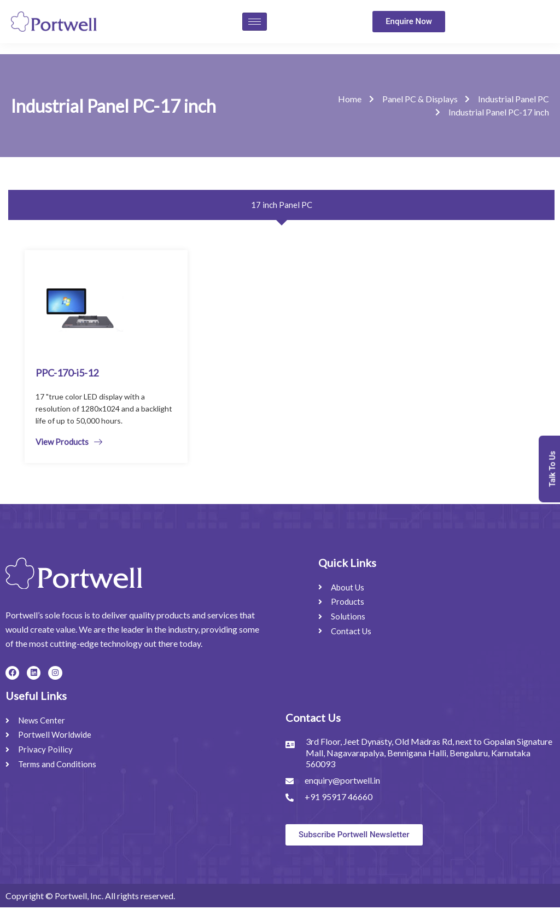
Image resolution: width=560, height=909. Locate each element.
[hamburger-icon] (254, 22)
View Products (69, 442)
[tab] (281, 206)
